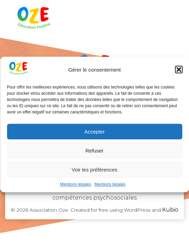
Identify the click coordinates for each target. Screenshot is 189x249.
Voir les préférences (94, 170)
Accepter (94, 132)
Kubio (170, 209)
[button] (178, 69)
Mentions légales (75, 184)
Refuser (94, 151)
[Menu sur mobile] (169, 19)
